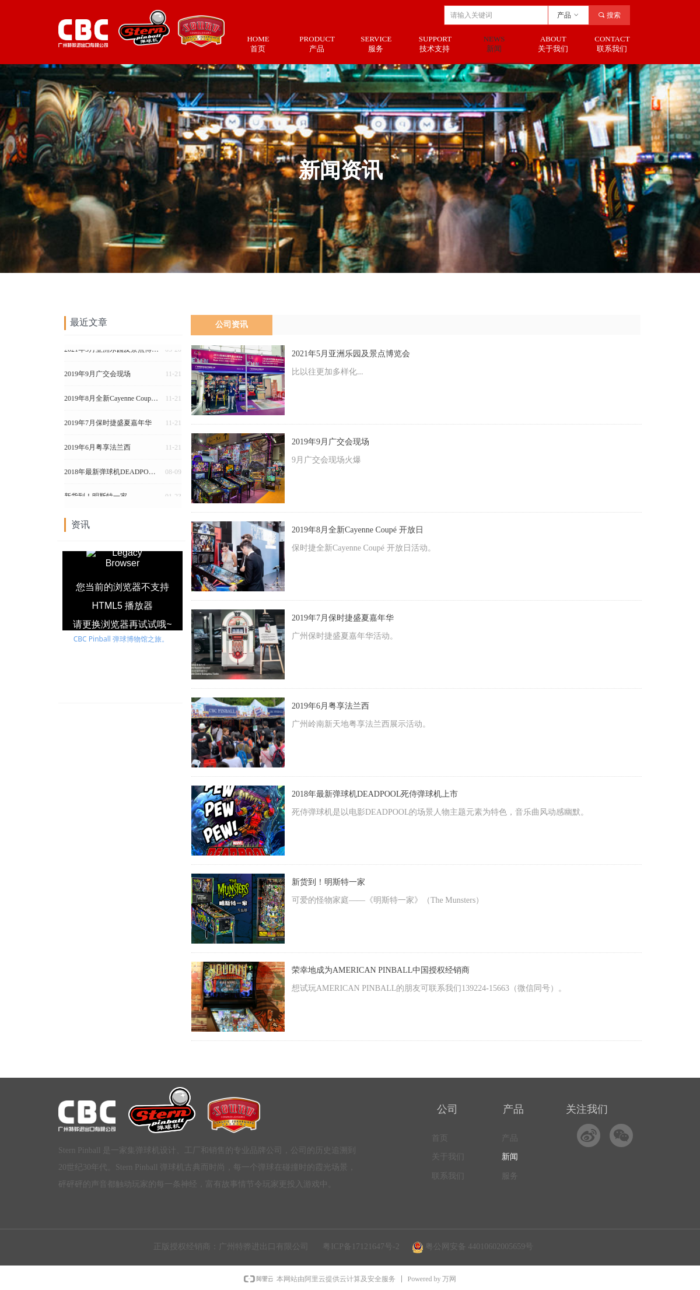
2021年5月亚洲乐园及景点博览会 (351, 353)
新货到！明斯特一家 (328, 882)
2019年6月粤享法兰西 (330, 706)
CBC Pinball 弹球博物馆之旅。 (121, 639)
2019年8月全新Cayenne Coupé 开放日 (358, 529)
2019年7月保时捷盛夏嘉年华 (343, 618)
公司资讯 (231, 324)
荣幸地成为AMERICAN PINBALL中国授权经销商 (381, 970)
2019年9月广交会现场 (330, 441)
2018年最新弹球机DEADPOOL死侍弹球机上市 (375, 794)
